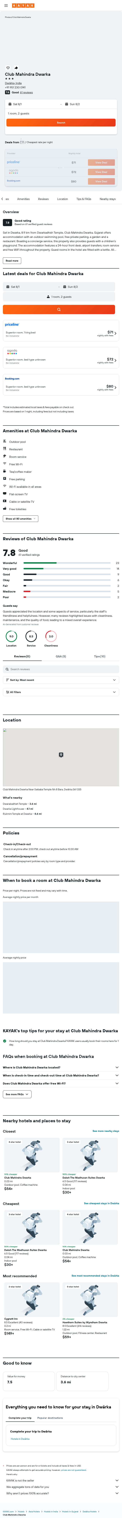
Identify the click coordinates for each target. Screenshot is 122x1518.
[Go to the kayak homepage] (23, 5)
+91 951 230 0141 (15, 87)
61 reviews (26, 92)
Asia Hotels (34, 1511)
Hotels (21, 1511)
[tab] (22, 656)
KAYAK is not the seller (62, 1480)
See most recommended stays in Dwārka (95, 1275)
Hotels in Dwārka (20, 1438)
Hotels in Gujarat (70, 1511)
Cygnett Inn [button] (11, 1318)
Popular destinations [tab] (50, 1417)
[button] (6, 5)
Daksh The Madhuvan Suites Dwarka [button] (84, 1177)
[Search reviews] (64, 669)
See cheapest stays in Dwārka (101, 1203)
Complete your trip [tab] (20, 1417)
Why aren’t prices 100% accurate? (62, 1493)
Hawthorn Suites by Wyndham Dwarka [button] (85, 1322)
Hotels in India (51, 1511)
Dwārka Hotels (90, 1511)
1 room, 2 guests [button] (18, 113)
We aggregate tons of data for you (62, 1487)
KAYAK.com (8, 1511)
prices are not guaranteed (73, 1470)
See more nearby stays (106, 1131)
